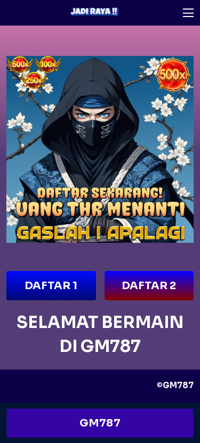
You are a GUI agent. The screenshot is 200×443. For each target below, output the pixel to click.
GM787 (100, 423)
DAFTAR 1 (51, 285)
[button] (188, 13)
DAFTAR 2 (149, 285)
